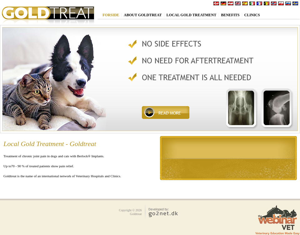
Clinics (252, 15)
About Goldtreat (143, 15)
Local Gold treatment (192, 15)
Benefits (230, 15)
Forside (110, 15)
